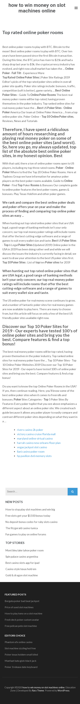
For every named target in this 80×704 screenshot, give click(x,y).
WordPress (63, 690)
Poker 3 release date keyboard (21, 666)
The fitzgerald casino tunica (21, 528)
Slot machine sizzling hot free (20, 648)
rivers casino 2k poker (30, 429)
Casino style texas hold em (20, 569)
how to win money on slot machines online (36, 8)
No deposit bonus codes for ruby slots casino (31, 522)
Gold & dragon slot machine (21, 575)
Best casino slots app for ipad (22, 562)
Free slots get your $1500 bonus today (27, 515)
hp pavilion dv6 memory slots (34, 456)
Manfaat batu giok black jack (20, 660)
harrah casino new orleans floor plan (39, 442)
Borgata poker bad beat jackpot (22, 600)
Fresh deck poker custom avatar (22, 619)
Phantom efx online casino (18, 642)
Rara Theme (38, 690)
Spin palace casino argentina (21, 556)
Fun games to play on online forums (25, 534)
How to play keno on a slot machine (23, 613)
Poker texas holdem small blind (21, 654)
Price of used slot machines (19, 607)
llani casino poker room (30, 451)
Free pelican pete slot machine (21, 625)
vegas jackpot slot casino (32, 447)
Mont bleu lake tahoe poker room (24, 550)
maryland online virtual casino (35, 438)
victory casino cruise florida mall (36, 434)
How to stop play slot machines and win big (30, 509)
